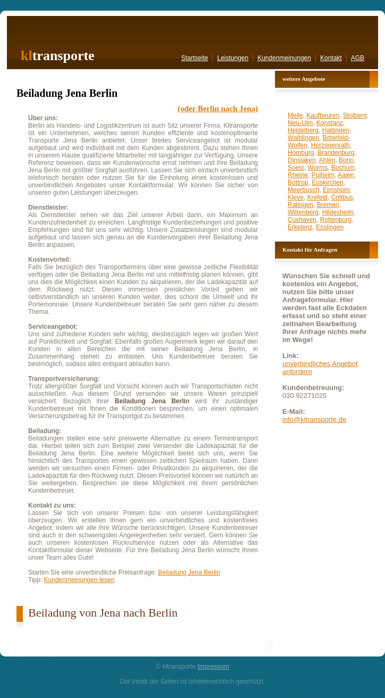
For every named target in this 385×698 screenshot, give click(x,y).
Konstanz (329, 123)
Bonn (346, 160)
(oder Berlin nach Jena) (218, 108)
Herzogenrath (330, 145)
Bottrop (298, 182)
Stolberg (355, 115)
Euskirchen (327, 182)
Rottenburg (335, 219)
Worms (317, 167)
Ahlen (327, 160)
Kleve (296, 197)
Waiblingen (303, 138)
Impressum (213, 666)
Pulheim (323, 175)
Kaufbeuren (322, 115)
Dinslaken (302, 160)
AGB (357, 58)
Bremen (328, 205)
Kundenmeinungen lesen (79, 580)
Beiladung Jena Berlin (189, 572)
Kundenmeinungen (284, 58)
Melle (295, 115)
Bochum (343, 167)
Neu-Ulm (300, 123)
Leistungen (232, 58)
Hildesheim (338, 212)
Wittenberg (303, 212)
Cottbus (342, 197)
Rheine (298, 175)
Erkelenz (300, 227)
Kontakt (331, 58)
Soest (296, 167)
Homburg (301, 152)
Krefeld (317, 197)
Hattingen (335, 130)
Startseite (194, 58)
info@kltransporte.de (314, 419)
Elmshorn (336, 190)
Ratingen (300, 205)
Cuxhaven (302, 219)
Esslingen (330, 227)
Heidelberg (303, 130)
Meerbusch (303, 190)
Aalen (346, 175)
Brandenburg (335, 152)
